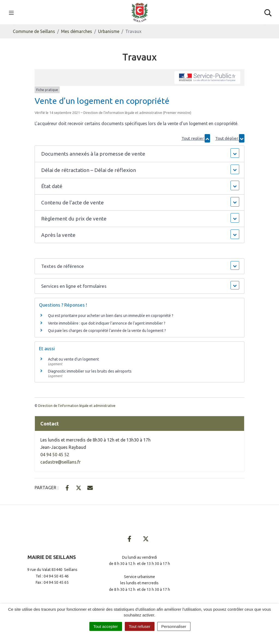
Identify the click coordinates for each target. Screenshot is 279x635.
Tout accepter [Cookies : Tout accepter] (105, 626)
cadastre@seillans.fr (60, 461)
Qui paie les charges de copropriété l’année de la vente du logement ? (107, 330)
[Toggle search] (268, 12)
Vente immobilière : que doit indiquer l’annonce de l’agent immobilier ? (106, 323)
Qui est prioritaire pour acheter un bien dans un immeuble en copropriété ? (110, 315)
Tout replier (195, 138)
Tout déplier (229, 138)
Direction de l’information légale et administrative (77, 405)
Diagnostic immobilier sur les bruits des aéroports (90, 371)
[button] (139, 154)
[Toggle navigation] (11, 12)
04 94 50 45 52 (54, 454)
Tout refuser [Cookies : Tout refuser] (139, 626)
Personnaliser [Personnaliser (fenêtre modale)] (173, 626)
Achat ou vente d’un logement (73, 359)
